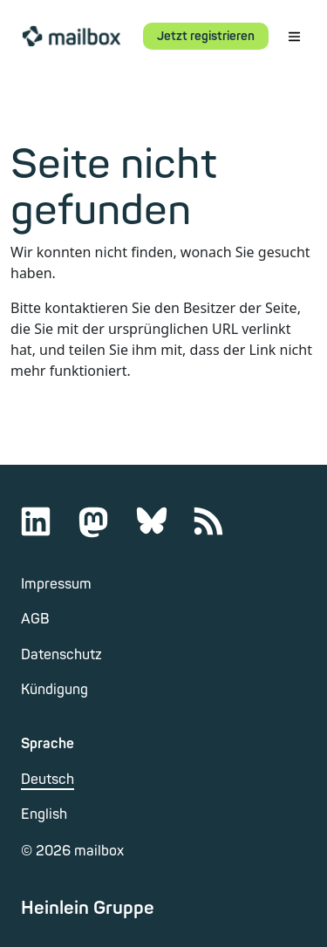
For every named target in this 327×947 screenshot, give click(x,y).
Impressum (56, 584)
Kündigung (54, 689)
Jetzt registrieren (206, 36)
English (44, 814)
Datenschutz (61, 655)
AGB (35, 619)
